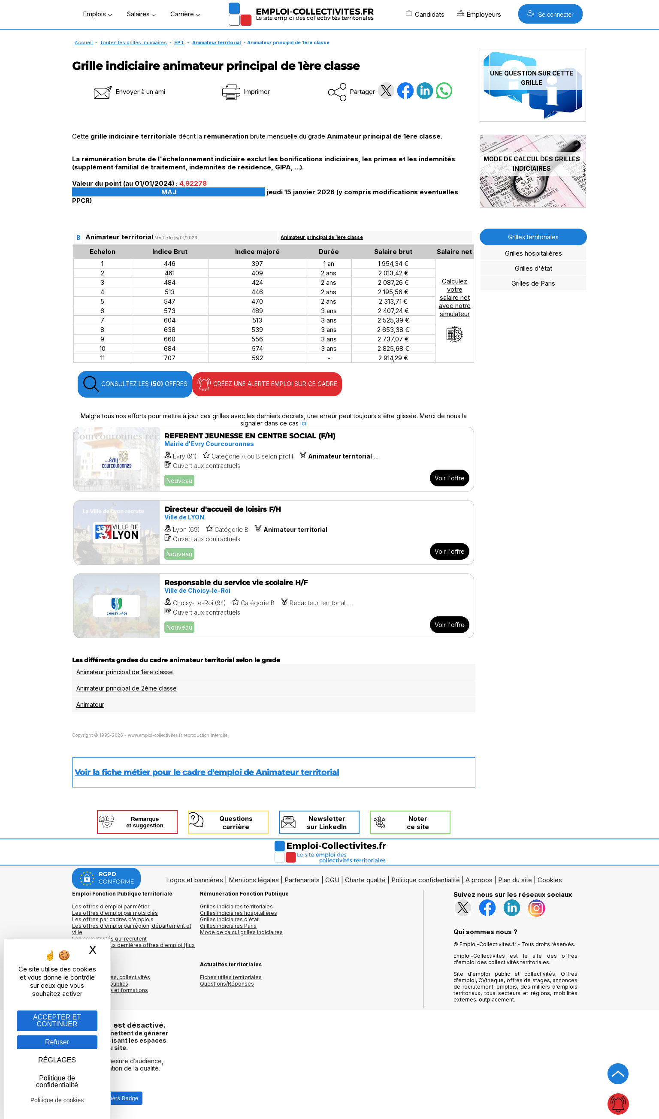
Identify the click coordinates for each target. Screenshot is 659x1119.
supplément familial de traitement (129, 167)
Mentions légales (254, 880)
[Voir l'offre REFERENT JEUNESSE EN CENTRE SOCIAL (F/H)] (274, 459)
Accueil (84, 42)
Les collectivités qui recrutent (109, 938)
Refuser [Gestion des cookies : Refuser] (57, 1042)
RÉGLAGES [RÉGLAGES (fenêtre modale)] (57, 1060)
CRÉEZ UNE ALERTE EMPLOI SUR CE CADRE (267, 384)
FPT (179, 42)
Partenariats (302, 880)
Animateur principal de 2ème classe (126, 688)
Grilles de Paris (533, 283)
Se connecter (550, 14)
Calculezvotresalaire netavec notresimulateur (455, 310)
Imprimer (245, 91)
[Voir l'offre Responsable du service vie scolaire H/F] (274, 606)
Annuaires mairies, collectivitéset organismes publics (111, 980)
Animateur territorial (216, 42)
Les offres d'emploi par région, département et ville (131, 929)
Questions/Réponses (227, 983)
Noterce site (418, 822)
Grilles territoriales (533, 237)
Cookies (550, 880)
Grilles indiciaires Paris (228, 926)
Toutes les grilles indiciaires (133, 42)
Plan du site (515, 880)
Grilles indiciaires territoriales (236, 906)
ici (303, 423)
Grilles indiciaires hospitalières (238, 913)
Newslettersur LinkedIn (327, 822)
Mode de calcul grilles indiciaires (241, 932)
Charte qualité (365, 880)
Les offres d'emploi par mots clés (115, 913)
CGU (332, 880)
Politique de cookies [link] (57, 1100)
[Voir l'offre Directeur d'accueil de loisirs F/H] (274, 532)
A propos (479, 880)
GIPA (283, 167)
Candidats (425, 14)
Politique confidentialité (425, 880)
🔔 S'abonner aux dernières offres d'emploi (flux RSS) (133, 948)
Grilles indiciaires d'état (229, 919)
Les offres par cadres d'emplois (113, 919)
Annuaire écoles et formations (110, 990)
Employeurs (479, 14)
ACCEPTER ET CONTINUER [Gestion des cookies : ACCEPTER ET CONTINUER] (57, 1020)
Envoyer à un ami (128, 91)
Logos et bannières (194, 880)
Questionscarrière (236, 822)
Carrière (185, 14)
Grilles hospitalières (533, 253)
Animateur (90, 704)
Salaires (141, 14)
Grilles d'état (533, 268)
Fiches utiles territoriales (231, 977)
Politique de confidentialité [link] (57, 1081)
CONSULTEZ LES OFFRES (134, 384)
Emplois (97, 14)
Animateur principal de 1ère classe (322, 237)
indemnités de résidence (230, 167)
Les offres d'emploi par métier (110, 906)
